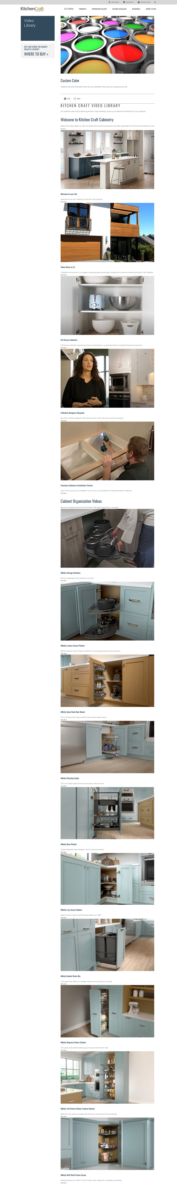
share (78, 98)
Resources (136, 9)
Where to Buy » (36, 54)
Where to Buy (151, 9)
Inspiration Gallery (99, 9)
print (68, 98)
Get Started (68, 8)
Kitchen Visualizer (119, 9)
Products (82, 9)
